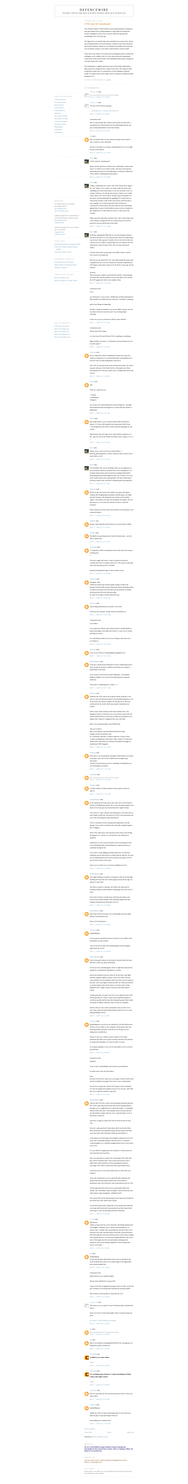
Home (109, 1432)
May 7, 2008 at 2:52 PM (99, 1016)
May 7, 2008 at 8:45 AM (100, 515)
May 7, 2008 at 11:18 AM (100, 779)
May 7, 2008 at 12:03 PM (100, 905)
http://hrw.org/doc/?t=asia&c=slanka (65, 280)
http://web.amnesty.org (61, 278)
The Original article (60, 208)
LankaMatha (58, 132)
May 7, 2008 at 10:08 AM (100, 573)
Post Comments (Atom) (100, 1437)
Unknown (93, 352)
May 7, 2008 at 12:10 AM (100, 226)
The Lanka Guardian (60, 116)
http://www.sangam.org (61, 329)
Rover (92, 158)
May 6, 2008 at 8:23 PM (99, 97)
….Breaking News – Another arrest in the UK (104, 111)
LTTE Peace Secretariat (61, 326)
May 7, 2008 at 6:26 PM (99, 1323)
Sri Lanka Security (60, 102)
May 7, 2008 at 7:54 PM (99, 1334)
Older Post (130, 1432)
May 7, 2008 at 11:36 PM (100, 1423)
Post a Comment (89, 1429)
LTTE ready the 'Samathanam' (97, 24)
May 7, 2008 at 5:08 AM (100, 347)
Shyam (92, 381)
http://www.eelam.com (61, 331)
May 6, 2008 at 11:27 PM (100, 153)
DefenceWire (94, 10)
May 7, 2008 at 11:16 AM (100, 769)
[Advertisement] (64, 54)
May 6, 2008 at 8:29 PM (99, 114)
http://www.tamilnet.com (62, 337)
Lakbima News (59, 223)
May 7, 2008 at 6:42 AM (100, 442)
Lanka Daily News (60, 99)
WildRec (92, 521)
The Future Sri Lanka (61, 119)
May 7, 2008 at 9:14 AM (100, 527)
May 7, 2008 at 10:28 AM (100, 644)
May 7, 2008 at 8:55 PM (99, 1365)
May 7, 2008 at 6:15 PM (99, 1267)
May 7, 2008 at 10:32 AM (100, 656)
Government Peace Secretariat (63, 262)
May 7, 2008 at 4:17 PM (99, 1094)
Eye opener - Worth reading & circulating (103, 1320)
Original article (59, 232)
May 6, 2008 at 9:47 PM (99, 131)
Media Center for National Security (65, 265)
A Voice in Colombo (60, 121)
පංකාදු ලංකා (94, 92)
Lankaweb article (59, 234)
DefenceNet (58, 129)
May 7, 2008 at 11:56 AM (100, 794)
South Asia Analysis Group (62, 252)
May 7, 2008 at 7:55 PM (99, 1349)
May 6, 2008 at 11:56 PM (100, 177)
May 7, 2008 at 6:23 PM (99, 1297)
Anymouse (93, 1390)
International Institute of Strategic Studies (67, 244)
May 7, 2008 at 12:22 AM (100, 283)
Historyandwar (59, 105)
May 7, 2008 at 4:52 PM (99, 1248)
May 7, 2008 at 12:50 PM (100, 951)
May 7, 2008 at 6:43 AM (100, 459)
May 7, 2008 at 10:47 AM (100, 688)
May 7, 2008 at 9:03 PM (99, 1399)
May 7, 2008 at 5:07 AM (100, 322)
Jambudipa (93, 547)
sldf (91, 136)
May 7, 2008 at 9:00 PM (99, 1385)
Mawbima (57, 113)
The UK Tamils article (61, 211)
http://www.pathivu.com (62, 334)
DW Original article (60, 220)
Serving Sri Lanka (60, 124)
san (91, 1253)
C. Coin (92, 1219)
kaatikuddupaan (95, 661)
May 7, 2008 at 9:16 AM (100, 542)
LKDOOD (93, 1354)
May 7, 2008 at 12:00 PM (100, 868)
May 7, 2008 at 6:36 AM (100, 413)
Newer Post (88, 1432)
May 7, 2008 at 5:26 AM (100, 376)
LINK (92, 1362)
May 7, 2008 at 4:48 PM (99, 1214)
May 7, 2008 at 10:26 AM (100, 615)
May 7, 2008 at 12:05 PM (100, 924)
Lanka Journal (58, 108)
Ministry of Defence (60, 267)
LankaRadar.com (59, 110)
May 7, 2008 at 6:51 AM (100, 483)
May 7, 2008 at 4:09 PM (99, 1052)
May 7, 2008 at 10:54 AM (100, 747)
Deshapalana (58, 127)
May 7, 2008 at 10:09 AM (100, 598)
